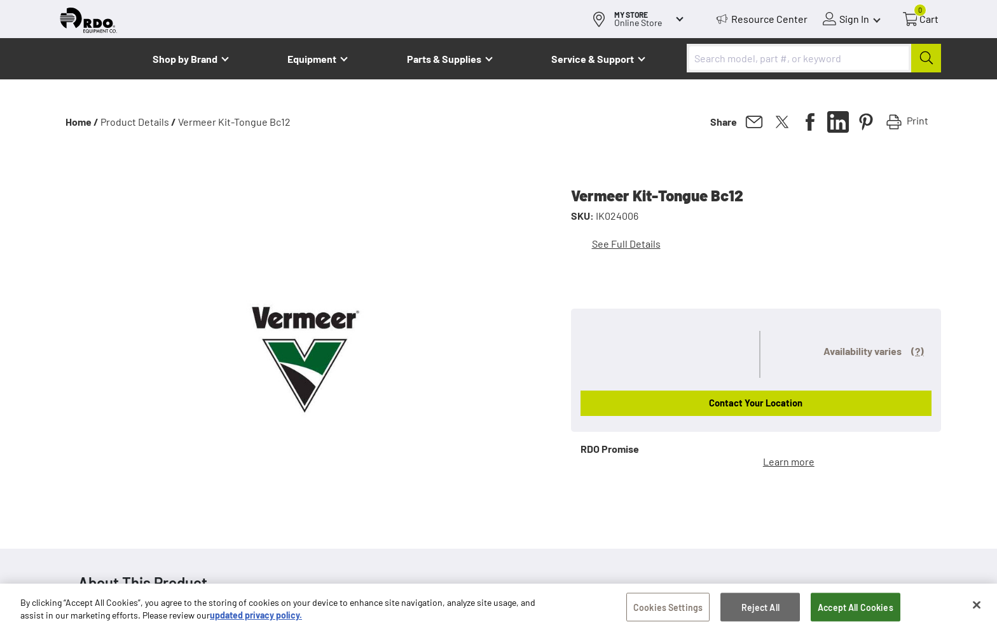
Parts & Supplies (444, 59)
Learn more (789, 461)
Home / (82, 122)
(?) (917, 351)
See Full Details (626, 244)
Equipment (311, 59)
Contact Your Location (755, 402)
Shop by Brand (185, 59)
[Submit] (926, 58)
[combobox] (814, 58)
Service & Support (592, 59)
